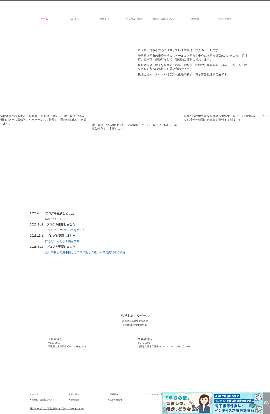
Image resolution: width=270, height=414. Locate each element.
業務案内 (104, 18)
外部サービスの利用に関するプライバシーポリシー (57, 408)
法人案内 (74, 18)
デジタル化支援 (134, 18)
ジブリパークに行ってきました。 (66, 230)
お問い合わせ (224, 18)
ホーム (44, 18)
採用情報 (194, 18)
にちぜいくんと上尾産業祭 (62, 241)
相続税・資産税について (164, 18)
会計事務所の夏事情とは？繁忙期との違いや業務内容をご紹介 (84, 252)
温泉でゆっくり (55, 218)
